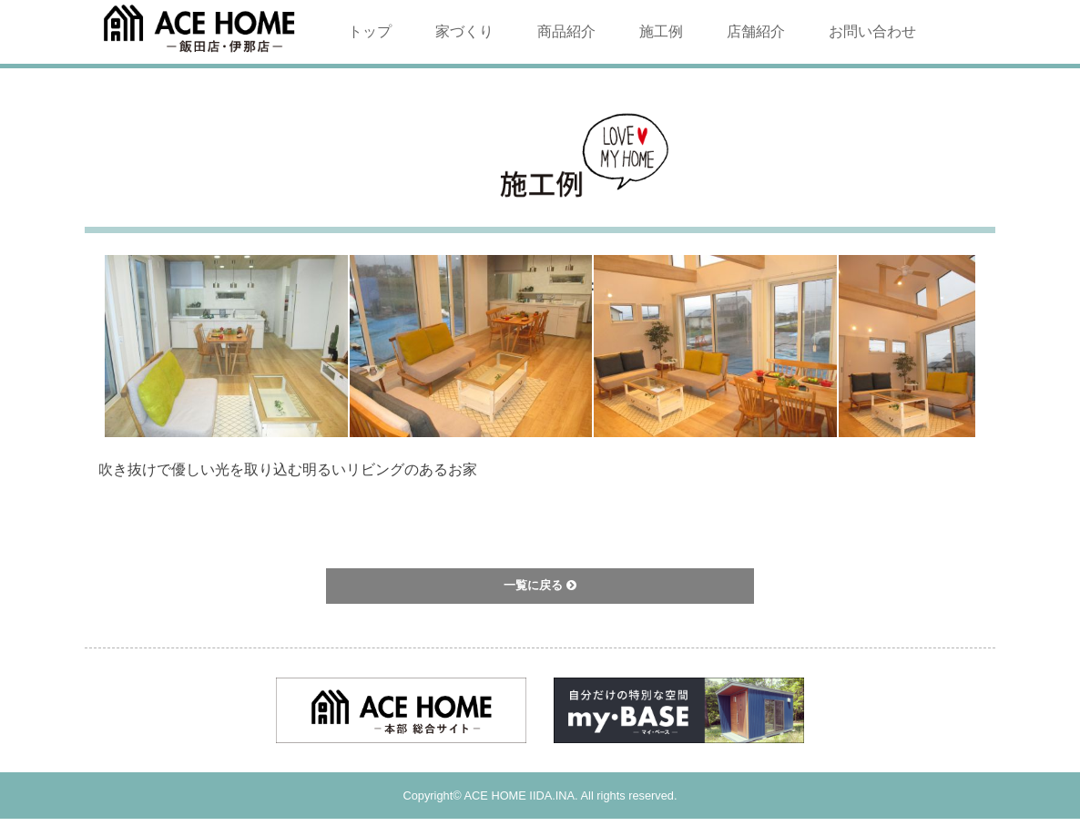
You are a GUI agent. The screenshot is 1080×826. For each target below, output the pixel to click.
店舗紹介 (756, 31)
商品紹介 (566, 31)
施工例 (661, 31)
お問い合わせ (872, 31)
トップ (370, 31)
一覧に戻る (540, 585)
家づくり (464, 31)
